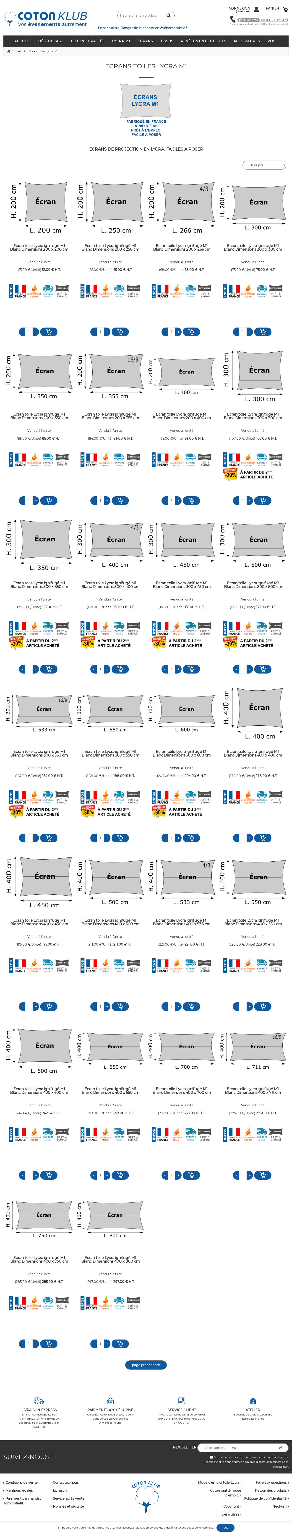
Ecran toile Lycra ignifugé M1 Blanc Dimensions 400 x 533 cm (181, 922)
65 (122, 270)
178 (266, 776)
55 (51, 270)
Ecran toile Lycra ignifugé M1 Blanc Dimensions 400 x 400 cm (253, 753)
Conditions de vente (21, 1483)
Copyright (231, 1506)
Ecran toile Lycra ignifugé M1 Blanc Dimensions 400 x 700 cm (182, 1091)
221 (195, 944)
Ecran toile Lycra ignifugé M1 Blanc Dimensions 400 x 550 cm (253, 922)
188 (124, 776)
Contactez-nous (65, 1483)
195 (52, 944)
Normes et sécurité (68, 1506)
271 (195, 1113)
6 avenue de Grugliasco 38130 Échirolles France (253, 1409)
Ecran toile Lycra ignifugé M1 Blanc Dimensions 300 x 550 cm (110, 753)
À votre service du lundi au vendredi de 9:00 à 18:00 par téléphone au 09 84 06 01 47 (181, 1411)
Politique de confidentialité (265, 1498)
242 (52, 1113)
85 (51, 438)
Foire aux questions (271, 1483)
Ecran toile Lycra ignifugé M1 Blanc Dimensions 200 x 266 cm (181, 248)
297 (124, 1282)
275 (266, 1113)
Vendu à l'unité (39, 262)
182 (52, 776)
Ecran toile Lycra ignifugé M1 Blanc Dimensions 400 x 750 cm (39, 1260)
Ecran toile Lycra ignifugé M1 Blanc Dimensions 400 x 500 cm (110, 922)
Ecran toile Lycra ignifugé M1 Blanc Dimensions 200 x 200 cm (39, 248)
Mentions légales (19, 1491)
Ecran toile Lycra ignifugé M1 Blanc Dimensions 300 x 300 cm (253, 416)
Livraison (60, 1491)
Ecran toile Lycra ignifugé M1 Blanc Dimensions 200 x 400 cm (182, 416)
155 (195, 607)
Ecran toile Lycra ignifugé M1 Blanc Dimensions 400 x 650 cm (110, 1091)
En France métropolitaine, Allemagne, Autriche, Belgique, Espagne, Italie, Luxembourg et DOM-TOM (39, 1413)
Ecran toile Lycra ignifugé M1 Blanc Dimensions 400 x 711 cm (253, 1091)
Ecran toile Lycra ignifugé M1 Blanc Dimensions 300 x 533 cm (39, 753)
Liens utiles (230, 1514)
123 (52, 607)
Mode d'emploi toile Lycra (218, 1483)
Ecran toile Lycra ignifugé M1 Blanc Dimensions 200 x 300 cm (253, 248)
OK (225, 1527)
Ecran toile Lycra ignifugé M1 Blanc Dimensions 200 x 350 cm (39, 416)
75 (265, 270)
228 (266, 944)
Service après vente (68, 1498)
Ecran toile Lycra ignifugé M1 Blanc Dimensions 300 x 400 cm (110, 585)
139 (123, 607)
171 (266, 607)
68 (194, 270)
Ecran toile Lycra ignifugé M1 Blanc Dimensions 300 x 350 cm (39, 585)
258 (124, 1113)
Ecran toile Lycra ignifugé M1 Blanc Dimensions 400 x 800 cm (110, 1260)
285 (52, 1282)
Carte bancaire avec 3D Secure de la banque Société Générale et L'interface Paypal (110, 1411)
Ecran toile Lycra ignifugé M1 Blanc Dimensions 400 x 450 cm (39, 922)
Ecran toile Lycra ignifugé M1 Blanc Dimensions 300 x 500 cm (253, 585)
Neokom (279, 1506)
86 (123, 438)
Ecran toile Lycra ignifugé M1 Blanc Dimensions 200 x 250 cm (110, 248)
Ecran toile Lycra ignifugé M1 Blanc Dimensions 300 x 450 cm (182, 585)
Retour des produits (271, 1491)
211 (123, 944)
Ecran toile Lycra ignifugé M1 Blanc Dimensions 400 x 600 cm (39, 1091)
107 (266, 438)
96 (194, 438)
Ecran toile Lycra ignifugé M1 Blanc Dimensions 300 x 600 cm (182, 753)
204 (195, 776)
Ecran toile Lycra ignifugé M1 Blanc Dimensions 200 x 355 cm (110, 416)
